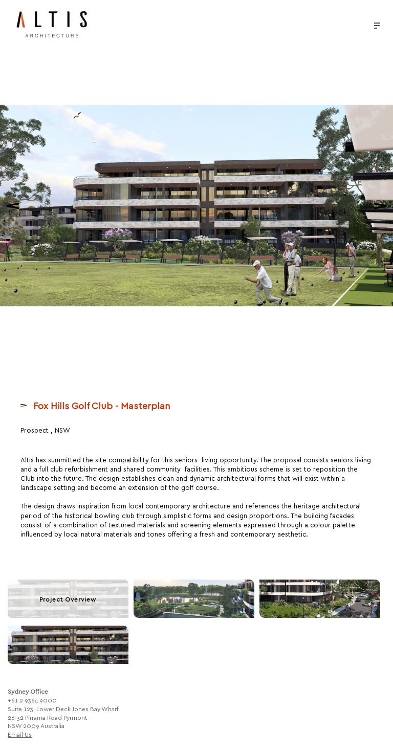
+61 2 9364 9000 (32, 696)
